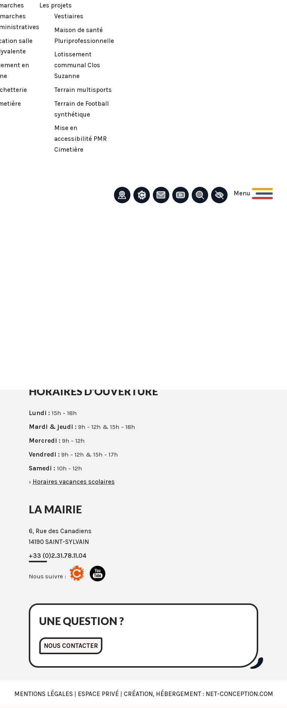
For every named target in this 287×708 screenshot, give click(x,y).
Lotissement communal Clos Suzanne (77, 65)
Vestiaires (68, 16)
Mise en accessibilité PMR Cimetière (80, 138)
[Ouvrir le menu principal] (253, 193)
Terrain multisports (83, 89)
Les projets (55, 5)
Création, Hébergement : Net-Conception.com (198, 694)
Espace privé (98, 694)
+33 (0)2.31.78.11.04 (57, 555)
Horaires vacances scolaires (74, 481)
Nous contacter (71, 645)
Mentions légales (43, 694)
